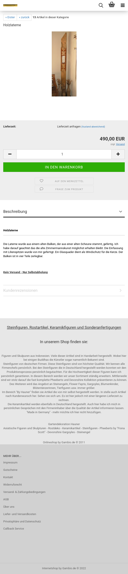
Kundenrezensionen (20, 290)
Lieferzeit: (9, 126)
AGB (6, 499)
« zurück (24, 17)
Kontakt (8, 477)
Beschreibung (15, 211)
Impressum (10, 462)
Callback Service (13, 528)
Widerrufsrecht (12, 484)
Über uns (8, 506)
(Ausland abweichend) (93, 126)
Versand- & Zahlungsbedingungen (24, 492)
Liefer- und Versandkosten (19, 514)
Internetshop (50, 568)
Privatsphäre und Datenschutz (22, 521)
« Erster (10, 17)
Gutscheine (10, 469)
